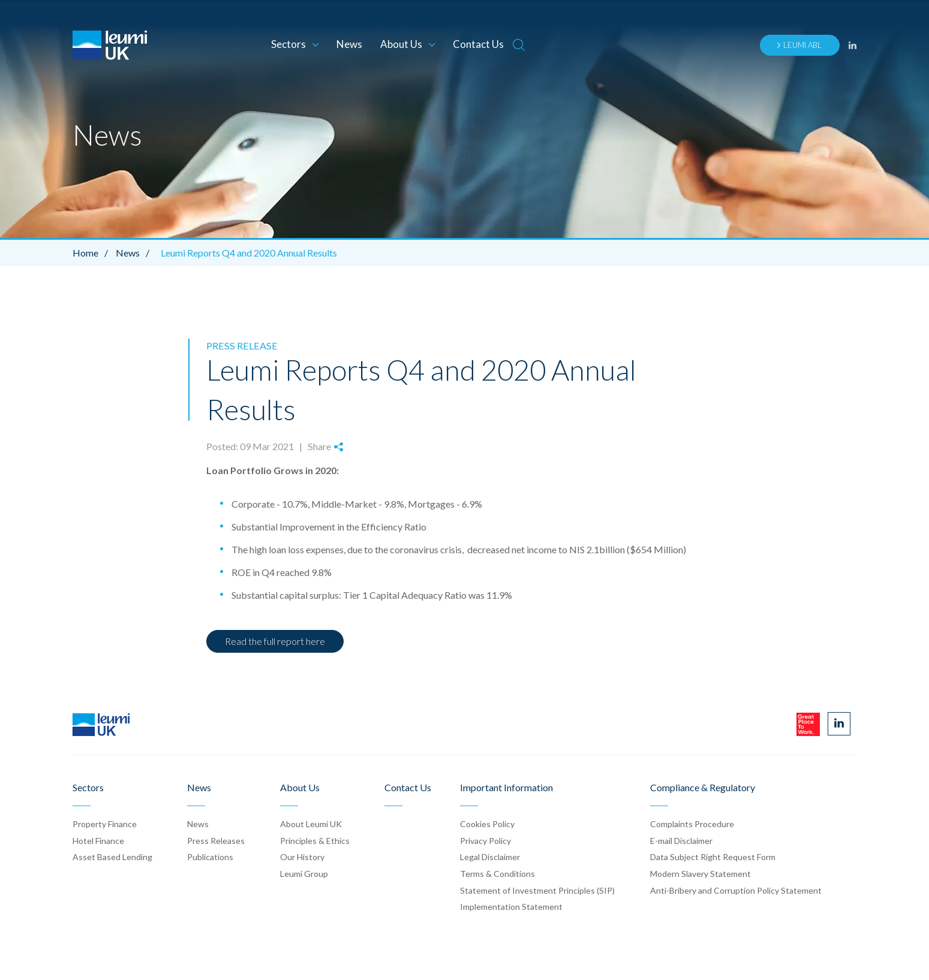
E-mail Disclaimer (681, 840)
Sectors (294, 44)
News (349, 44)
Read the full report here (275, 641)
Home (93, 252)
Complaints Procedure (692, 824)
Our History (302, 857)
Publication (210, 857)
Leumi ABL (799, 45)
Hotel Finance (98, 840)
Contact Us (478, 44)
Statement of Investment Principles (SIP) (537, 890)
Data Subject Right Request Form (712, 857)
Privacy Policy (485, 840)
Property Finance (105, 824)
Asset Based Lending (112, 857)
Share (325, 446)
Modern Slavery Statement (700, 873)
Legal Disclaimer (490, 857)
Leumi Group (304, 873)
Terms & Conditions (497, 873)
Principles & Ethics (315, 840)
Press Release (239, 345)
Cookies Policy (487, 824)
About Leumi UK (311, 824)
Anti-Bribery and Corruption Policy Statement (736, 890)
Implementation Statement (511, 906)
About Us (407, 44)
